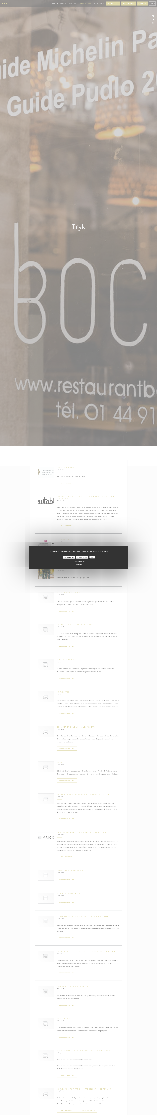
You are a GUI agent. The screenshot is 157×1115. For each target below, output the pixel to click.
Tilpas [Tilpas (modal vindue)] (92, 557)
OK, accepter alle (69, 557)
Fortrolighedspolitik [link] (79, 561)
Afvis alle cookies (82, 557)
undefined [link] (79, 564)
